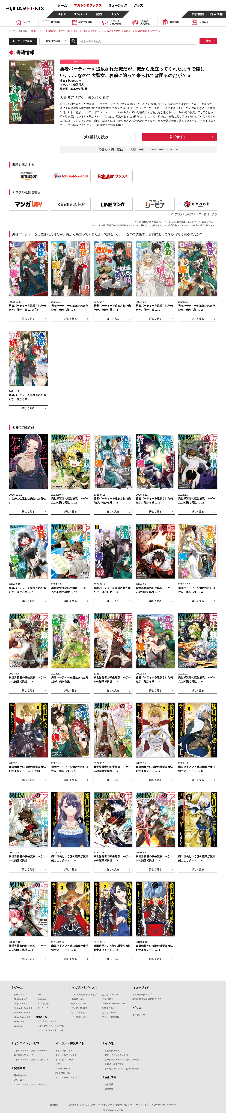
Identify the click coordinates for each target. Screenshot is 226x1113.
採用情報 (109, 1089)
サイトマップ (142, 1104)
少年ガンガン (77, 999)
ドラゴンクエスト (63, 1050)
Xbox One (19, 1021)
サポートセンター (123, 1104)
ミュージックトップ (141, 994)
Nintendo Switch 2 (23, 1008)
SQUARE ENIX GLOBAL (164, 1104)
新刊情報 (23, 31)
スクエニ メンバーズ (23, 1055)
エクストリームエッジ (66, 1077)
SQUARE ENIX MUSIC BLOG (146, 999)
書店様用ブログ (57, 1104)
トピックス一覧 (112, 1050)
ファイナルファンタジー (67, 1055)
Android (41, 999)
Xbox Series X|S (22, 1017)
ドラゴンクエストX (46, 1021)
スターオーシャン (63, 1068)
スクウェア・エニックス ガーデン (30, 1084)
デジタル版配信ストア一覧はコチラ (196, 214)
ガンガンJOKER (79, 1008)
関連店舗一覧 (20, 1075)
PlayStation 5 (20, 999)
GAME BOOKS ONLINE (113, 1003)
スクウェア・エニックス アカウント (31, 1059)
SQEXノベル (108, 1008)
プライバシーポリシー (101, 1104)
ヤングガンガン (78, 1012)
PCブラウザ (43, 1003)
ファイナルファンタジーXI (50, 1030)
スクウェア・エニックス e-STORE (30, 1050)
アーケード (42, 1008)
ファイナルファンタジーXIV (50, 1026)
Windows (18, 1026)
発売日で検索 (53, 41)
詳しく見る (28, 318)
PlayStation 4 (20, 1003)
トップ (12, 31)
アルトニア (19, 1080)
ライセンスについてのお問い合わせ (122, 1068)
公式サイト (178, 137)
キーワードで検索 (22, 41)
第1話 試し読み (96, 137)
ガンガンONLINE (110, 994)
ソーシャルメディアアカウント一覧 (122, 1059)
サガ (57, 1064)
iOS (39, 994)
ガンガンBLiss (109, 1012)
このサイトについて (77, 1104)
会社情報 (109, 1084)
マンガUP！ (108, 999)
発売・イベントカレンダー (117, 1055)
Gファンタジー (78, 1003)
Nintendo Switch (22, 1012)
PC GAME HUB (62, 1073)
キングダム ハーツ (64, 1059)
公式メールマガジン (114, 1064)
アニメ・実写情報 (110, 1017)
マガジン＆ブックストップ (84, 994)
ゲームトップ (20, 994)
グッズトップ (138, 1015)
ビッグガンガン (78, 1017)
